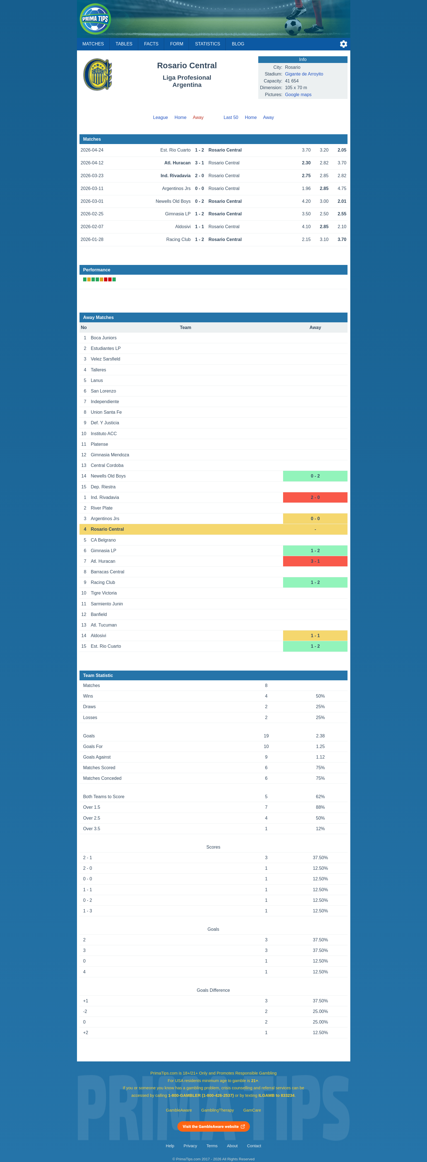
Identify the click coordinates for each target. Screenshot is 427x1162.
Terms (212, 1146)
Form (176, 44)
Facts (151, 44)
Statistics (207, 44)
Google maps (298, 94)
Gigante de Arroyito (304, 74)
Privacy (190, 1146)
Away (268, 117)
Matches (93, 44)
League (160, 117)
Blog (238, 44)
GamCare (252, 1110)
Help (170, 1146)
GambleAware (179, 1110)
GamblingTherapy (217, 1110)
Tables (124, 44)
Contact (254, 1146)
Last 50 (231, 117)
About (232, 1146)
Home (181, 117)
